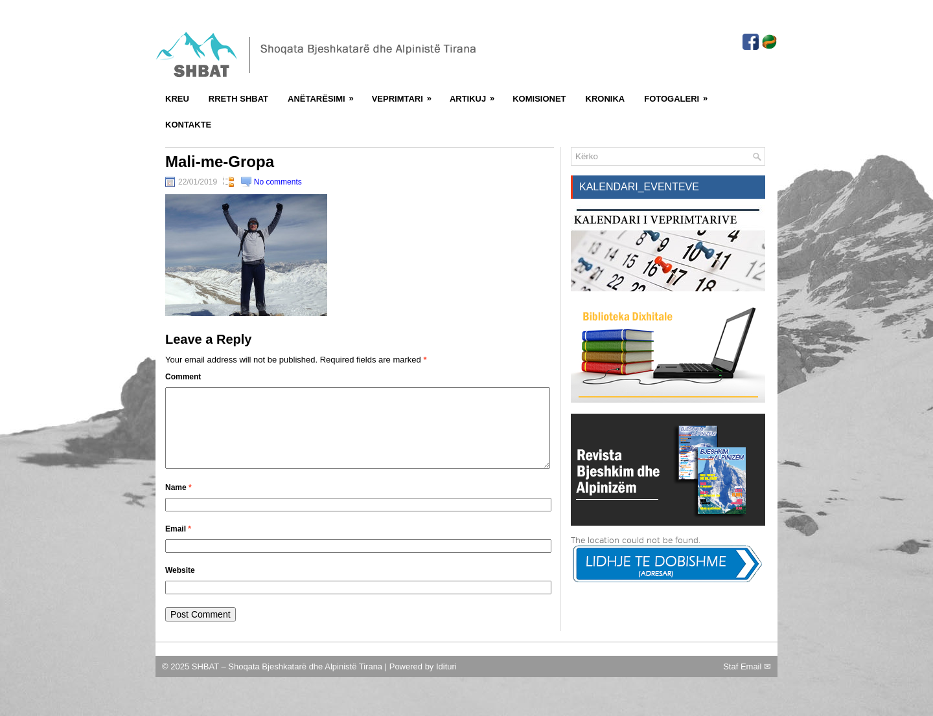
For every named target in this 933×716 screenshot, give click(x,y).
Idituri (446, 682)
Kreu (177, 99)
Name (178, 503)
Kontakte (188, 124)
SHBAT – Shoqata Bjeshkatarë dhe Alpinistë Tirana (288, 682)
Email (178, 544)
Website (180, 585)
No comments (278, 181)
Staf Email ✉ (747, 682)
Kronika (605, 99)
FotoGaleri (680, 94)
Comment (183, 376)
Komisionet (539, 99)
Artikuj (476, 94)
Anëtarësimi (325, 94)
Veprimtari (406, 94)
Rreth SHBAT (238, 99)
